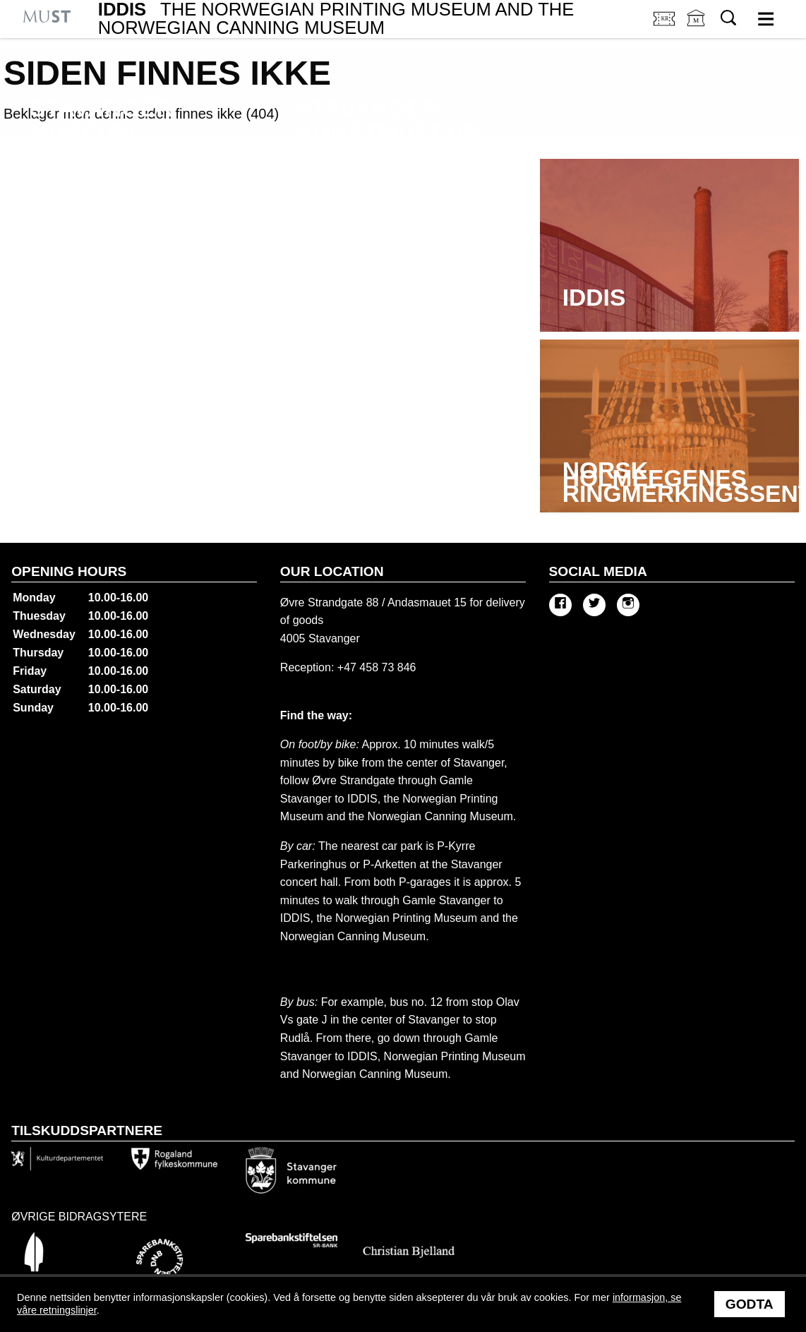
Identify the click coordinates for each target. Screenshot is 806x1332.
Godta (750, 1304)
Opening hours (68, 571)
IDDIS (336, 19)
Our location (332, 571)
